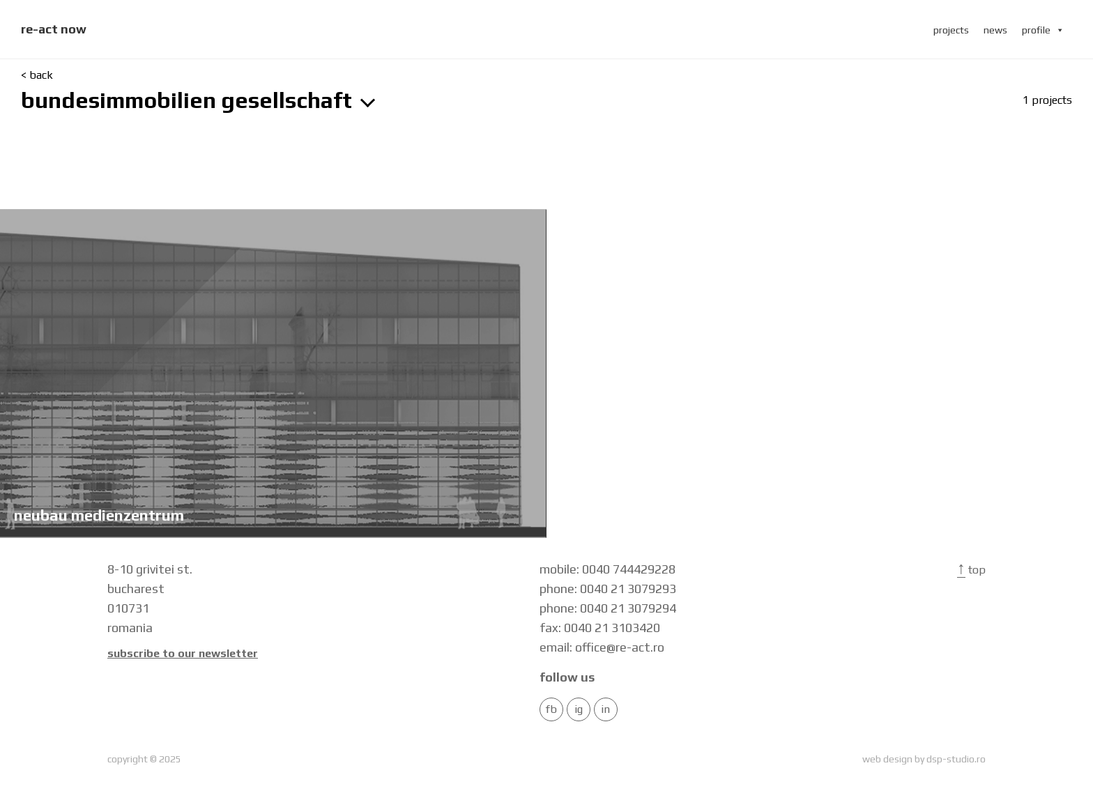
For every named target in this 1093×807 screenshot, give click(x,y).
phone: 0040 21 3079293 (608, 588)
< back (37, 75)
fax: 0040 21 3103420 (600, 627)
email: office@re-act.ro (602, 647)
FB (551, 709)
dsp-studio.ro (956, 758)
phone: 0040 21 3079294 (608, 608)
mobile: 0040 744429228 (607, 569)
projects (951, 30)
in (605, 709)
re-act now (53, 29)
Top (971, 569)
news (995, 30)
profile (1043, 30)
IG (578, 709)
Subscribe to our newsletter (182, 653)
